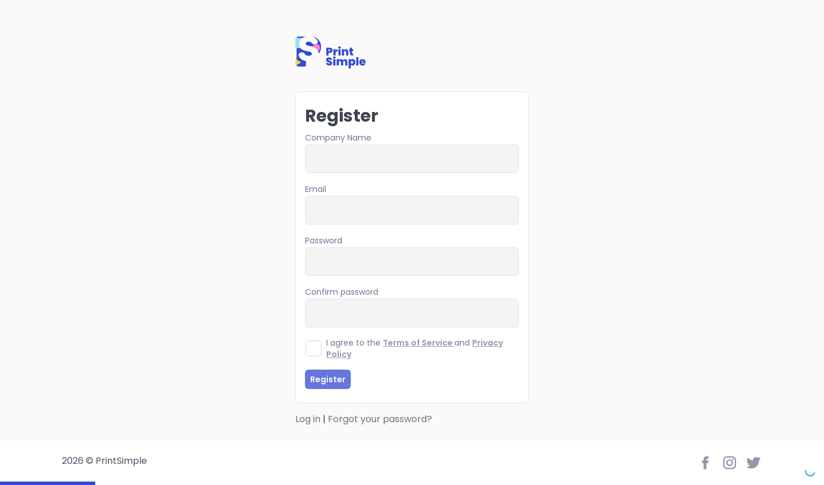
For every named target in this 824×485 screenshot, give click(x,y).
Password (323, 240)
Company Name (338, 137)
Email (315, 189)
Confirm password (341, 292)
